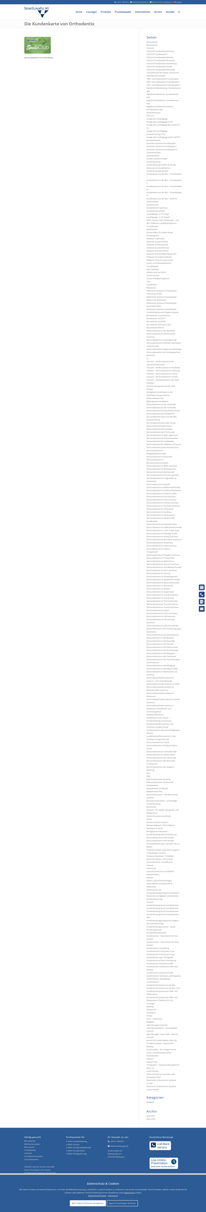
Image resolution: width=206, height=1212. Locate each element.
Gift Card (150, 115)
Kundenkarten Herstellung (157, 948)
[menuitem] (79, 11)
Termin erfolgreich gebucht (157, 278)
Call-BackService (160, 1145)
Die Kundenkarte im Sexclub (158, 573)
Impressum (151, 868)
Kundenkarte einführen (156, 932)
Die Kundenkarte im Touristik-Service (162, 604)
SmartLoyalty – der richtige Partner (161, 1049)
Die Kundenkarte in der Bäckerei (160, 638)
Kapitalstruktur (152, 874)
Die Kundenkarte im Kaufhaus (159, 512)
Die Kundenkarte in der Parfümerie (161, 656)
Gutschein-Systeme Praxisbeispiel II (161, 146)
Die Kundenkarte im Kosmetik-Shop (161, 524)
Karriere (149, 877)
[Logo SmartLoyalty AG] (55, 11)
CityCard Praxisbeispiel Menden (159, 57)
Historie (149, 865)
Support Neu (152, 1062)
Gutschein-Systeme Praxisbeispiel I (161, 143)
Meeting (149, 1006)
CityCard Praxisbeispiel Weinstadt (160, 69)
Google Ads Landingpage (157, 119)
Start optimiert (152, 269)
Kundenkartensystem (155, 211)
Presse (149, 1015)
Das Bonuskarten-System (157, 822)
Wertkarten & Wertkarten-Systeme (161, 1086)
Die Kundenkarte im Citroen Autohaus (162, 475)
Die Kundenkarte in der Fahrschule (161, 757)
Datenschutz (129, 1192)
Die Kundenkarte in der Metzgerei (160, 653)
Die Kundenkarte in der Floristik (159, 644)
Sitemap (149, 1046)
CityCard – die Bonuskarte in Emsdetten (163, 367)
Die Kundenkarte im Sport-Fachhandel (162, 582)
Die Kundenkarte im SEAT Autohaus (161, 570)
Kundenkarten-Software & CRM (159, 963)
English (178, 2)
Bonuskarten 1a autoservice (158, 315)
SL (147, 358)
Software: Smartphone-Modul (159, 257)
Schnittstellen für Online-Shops (159, 232)
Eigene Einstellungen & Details (122, 1203)
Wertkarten (151, 287)
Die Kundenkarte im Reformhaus (160, 561)
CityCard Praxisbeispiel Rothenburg (161, 63)
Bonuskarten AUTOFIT (155, 318)
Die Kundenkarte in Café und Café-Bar (162, 625)
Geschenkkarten (153, 112)
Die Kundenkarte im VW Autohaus (160, 616)
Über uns (150, 1068)
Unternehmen (152, 1071)
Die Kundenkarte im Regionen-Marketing (163, 349)
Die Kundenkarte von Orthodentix (59, 24)
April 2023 (150, 1116)
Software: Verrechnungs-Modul (159, 260)
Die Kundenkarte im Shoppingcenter (161, 576)
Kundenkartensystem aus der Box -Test (163, 988)
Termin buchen (152, 275)
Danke (149, 819)
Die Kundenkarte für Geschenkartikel (162, 438)
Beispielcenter (152, 785)
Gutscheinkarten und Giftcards (159, 862)
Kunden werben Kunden (156, 158)
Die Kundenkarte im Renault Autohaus (162, 564)
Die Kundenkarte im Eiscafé (158, 484)
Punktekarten (152, 226)
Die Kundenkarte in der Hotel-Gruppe (162, 650)
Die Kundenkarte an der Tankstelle (161, 404)
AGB (148, 776)
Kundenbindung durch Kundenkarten (162, 905)
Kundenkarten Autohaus (157, 207)
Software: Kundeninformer (157, 247)
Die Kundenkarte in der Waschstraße (162, 668)
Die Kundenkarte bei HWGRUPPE (160, 413)
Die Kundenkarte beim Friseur (159, 426)
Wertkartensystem (32, 1144)
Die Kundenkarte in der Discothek (160, 641)
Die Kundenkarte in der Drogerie (160, 767)
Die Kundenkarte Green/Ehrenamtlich (162, 447)
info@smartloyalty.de (119, 1146)
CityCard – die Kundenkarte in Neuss (162, 373)
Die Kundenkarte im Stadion (158, 588)
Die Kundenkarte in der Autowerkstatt (162, 635)
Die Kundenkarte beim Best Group (161, 423)
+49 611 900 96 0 (117, 1141)
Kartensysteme (152, 155)
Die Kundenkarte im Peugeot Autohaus (163, 555)
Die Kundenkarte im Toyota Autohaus (162, 607)
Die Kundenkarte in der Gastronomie (162, 647)
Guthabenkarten (153, 140)
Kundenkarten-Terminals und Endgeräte (163, 976)
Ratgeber (150, 1022)
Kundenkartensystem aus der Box (160, 985)
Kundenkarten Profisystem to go (160, 951)
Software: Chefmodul (155, 238)
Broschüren (151, 807)
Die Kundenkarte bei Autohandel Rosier (163, 410)
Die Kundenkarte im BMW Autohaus (161, 466)
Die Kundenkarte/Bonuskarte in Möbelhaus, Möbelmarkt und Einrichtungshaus (159, 708)
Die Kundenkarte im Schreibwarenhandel (163, 567)
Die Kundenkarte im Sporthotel (159, 585)
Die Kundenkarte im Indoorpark (160, 509)
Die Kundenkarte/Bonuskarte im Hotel (162, 684)
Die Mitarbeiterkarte (155, 714)
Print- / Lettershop (154, 1019)
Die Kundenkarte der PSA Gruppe (160, 432)
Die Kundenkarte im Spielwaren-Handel (163, 579)
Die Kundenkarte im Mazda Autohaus (162, 536)
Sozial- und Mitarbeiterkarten (158, 1052)
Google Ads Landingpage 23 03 (159, 122)
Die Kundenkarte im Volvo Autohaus (161, 613)
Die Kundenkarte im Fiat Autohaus (161, 496)
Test (148, 281)
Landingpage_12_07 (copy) (157, 214)
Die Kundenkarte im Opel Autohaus (161, 545)
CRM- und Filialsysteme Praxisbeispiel (162, 79)
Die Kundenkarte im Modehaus (159, 542)
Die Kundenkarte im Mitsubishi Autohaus (163, 539)
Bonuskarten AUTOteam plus (158, 324)
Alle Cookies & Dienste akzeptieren (88, 1203)
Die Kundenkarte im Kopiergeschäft (161, 340)
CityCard (150, 48)
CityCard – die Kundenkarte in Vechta (162, 376)
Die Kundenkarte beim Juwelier (159, 429)
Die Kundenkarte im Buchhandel (160, 472)
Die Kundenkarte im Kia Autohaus (160, 515)
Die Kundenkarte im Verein (157, 610)
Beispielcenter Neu (154, 791)
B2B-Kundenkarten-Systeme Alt (159, 782)
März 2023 (150, 1119)
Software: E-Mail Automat (157, 244)
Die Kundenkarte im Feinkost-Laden (161, 493)
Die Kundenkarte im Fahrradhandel (161, 751)
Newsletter (151, 1012)
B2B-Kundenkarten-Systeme (158, 779)
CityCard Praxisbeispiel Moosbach (160, 60)
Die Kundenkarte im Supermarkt (160, 592)
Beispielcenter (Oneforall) (157, 788)
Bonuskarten (152, 42)
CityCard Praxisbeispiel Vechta (159, 66)
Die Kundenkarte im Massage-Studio (161, 533)
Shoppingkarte (152, 235)
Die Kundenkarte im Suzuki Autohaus (162, 595)
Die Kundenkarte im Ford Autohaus (161, 499)
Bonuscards (29, 1147)
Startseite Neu (152, 1055)
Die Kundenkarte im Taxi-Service (160, 598)
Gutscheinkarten (153, 152)
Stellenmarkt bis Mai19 (156, 272)
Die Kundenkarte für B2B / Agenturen (162, 435)
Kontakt (149, 902)
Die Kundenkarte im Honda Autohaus (162, 502)
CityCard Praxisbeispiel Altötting (160, 51)
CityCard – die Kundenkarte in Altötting (163, 370)
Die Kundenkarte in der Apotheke (160, 330)
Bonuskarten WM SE (155, 327)
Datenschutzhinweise (97, 1195)
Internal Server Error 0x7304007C (160, 871)
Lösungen (150, 1003)
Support (149, 1058)
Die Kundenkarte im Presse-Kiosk (160, 558)
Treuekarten (151, 284)
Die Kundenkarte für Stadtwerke (160, 441)
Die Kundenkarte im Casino (158, 742)
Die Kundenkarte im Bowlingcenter (161, 469)
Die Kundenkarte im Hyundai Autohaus (163, 506)
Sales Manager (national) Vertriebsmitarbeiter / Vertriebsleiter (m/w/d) (161, 1028)
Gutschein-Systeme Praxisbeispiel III (161, 149)
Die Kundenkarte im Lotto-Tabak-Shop (162, 530)
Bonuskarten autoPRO (156, 321)
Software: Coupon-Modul (157, 241)
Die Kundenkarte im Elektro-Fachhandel (163, 487)
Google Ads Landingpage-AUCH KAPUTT (163, 137)
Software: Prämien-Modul (157, 250)
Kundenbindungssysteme (157, 171)
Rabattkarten (152, 229)
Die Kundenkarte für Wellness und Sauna (163, 444)
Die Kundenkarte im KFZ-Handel (160, 837)
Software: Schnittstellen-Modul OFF (161, 254)
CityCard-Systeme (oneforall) (158, 816)
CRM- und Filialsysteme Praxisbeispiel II (163, 82)
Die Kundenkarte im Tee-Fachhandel (161, 601)
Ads (148, 773)
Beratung (150, 770)
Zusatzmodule (152, 1089)
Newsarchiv (151, 1009)
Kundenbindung (153, 161)
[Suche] (179, 11)
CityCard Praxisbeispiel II (156, 54)
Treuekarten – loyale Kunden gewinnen (163, 1065)
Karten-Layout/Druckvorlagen (159, 880)
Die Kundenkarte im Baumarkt (159, 456)
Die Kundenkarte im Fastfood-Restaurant (163, 490)
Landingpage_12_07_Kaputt (158, 217)
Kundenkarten (152, 204)
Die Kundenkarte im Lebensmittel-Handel (164, 527)
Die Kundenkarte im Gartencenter (160, 754)
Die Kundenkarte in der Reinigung (160, 665)
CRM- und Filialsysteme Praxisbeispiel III (163, 85)
